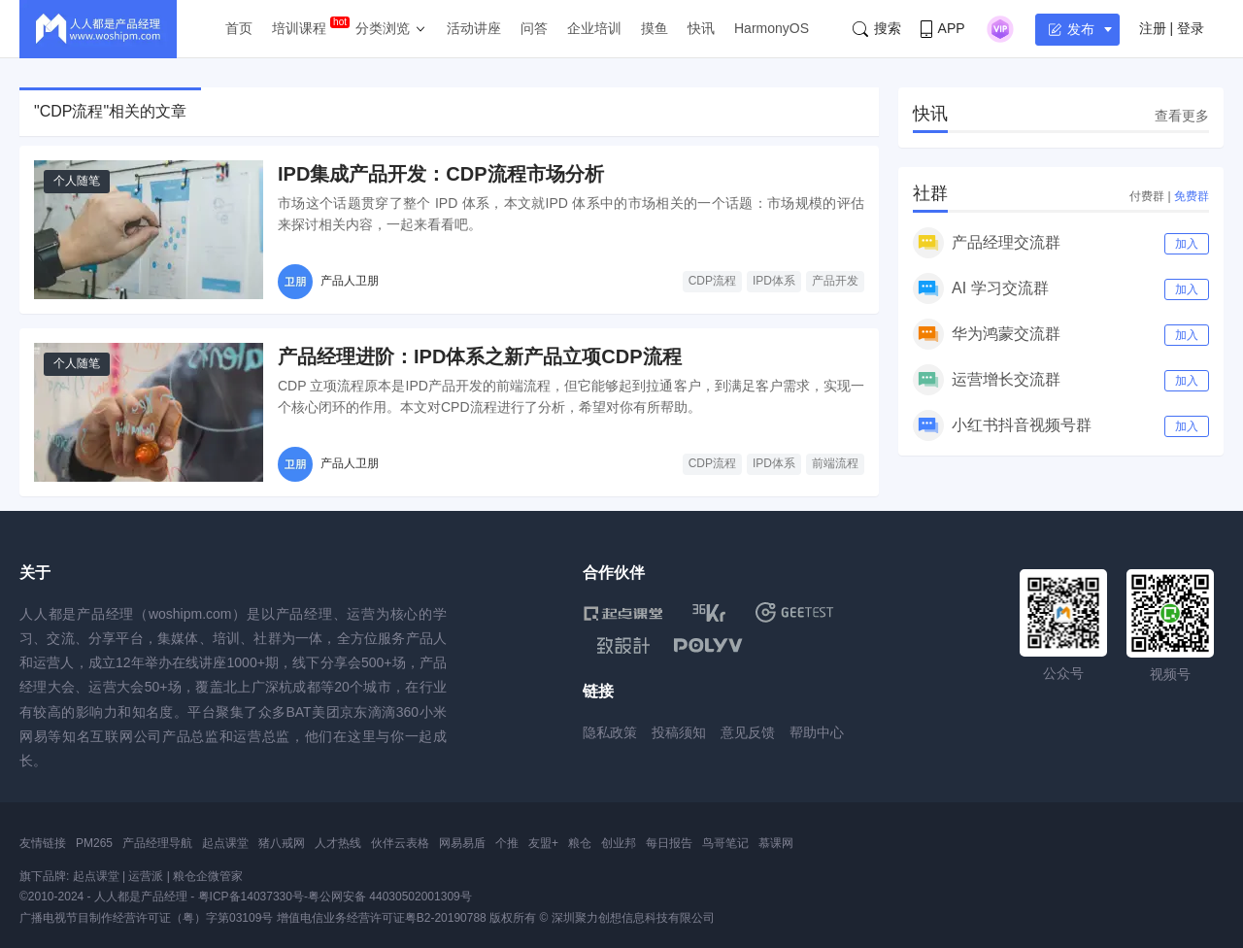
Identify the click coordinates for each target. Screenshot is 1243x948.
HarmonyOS (771, 28)
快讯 (701, 28)
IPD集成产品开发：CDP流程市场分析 (441, 174)
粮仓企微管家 (208, 876)
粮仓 (579, 843)
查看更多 (1182, 115)
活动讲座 (474, 28)
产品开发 (835, 281)
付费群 (1146, 196)
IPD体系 (774, 281)
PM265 (94, 843)
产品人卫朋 (349, 281)
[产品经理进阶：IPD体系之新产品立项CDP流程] (148, 412)
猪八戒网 (281, 843)
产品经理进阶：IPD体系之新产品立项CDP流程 (480, 356)
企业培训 (594, 28)
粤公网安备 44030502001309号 (390, 896)
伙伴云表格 (400, 843)
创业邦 (618, 843)
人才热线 (338, 843)
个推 (507, 843)
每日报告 (669, 843)
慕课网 (775, 843)
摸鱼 (654, 28)
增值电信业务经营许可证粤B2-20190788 (382, 918)
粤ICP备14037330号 (251, 896)
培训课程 (299, 28)
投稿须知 (679, 732)
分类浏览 (382, 28)
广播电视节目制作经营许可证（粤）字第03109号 (146, 918)
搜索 (877, 28)
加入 (1186, 244)
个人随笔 (76, 180)
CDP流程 (712, 281)
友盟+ (543, 843)
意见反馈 (748, 732)
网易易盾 (462, 843)
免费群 (1191, 196)
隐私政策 (610, 732)
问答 (534, 28)
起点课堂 (225, 843)
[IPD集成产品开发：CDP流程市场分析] (148, 229)
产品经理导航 (157, 843)
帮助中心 (816, 732)
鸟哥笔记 (725, 843)
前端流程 (835, 463)
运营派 (145, 876)
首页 (238, 28)
